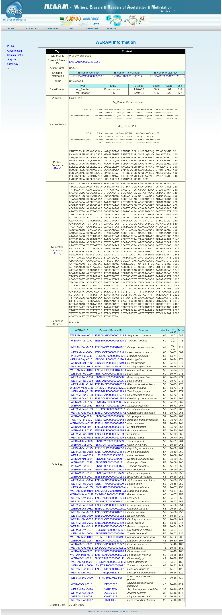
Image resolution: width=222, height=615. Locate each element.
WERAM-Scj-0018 (81, 584)
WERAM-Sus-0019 (82, 434)
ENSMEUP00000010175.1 (110, 490)
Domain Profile (15, 55)
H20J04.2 (110, 600)
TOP (12, 69)
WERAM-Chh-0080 (81, 519)
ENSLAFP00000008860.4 (111, 487)
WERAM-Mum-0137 (81, 423)
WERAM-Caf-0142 (82, 363)
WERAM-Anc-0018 (82, 451)
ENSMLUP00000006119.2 (110, 426)
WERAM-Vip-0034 (81, 416)
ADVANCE (31, 28)
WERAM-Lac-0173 (82, 540)
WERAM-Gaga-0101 (82, 359)
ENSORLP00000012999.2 (110, 437)
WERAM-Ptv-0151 (81, 473)
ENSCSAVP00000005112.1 (111, 558)
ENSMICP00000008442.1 (111, 501)
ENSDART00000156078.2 (127, 76)
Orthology (12, 64)
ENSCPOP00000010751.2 (110, 512)
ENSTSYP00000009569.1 (110, 441)
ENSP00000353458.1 (110, 455)
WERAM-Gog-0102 (81, 547)
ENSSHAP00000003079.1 (110, 505)
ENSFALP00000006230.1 (111, 355)
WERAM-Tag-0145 (82, 391)
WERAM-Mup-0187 (81, 370)
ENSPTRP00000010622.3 (110, 469)
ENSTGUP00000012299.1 (110, 391)
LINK (71, 28)
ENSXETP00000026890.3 (110, 405)
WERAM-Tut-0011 (81, 466)
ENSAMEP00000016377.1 (110, 384)
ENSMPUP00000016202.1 (110, 370)
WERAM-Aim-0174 (82, 384)
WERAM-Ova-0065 (81, 498)
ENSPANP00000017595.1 (110, 380)
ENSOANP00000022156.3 (110, 398)
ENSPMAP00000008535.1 (110, 554)
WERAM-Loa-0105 (82, 487)
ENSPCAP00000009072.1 (110, 544)
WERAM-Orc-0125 (82, 448)
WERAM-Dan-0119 (81, 347)
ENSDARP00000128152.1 (84, 61)
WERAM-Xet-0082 (81, 405)
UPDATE (111, 28)
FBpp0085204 (110, 572)
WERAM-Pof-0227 (81, 430)
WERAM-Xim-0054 (82, 480)
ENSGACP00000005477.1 (110, 412)
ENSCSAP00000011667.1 (110, 395)
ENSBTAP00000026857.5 (111, 402)
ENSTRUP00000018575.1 (110, 340)
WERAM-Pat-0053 (81, 469)
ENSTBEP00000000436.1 (110, 533)
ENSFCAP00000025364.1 (110, 373)
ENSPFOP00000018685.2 (110, 430)
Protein (11, 46)
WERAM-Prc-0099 (81, 544)
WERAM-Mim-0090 (81, 501)
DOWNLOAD (51, 28)
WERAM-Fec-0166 (82, 373)
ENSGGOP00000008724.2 (110, 547)
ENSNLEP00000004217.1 (110, 458)
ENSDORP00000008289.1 (110, 551)
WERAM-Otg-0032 (82, 508)
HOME (11, 28)
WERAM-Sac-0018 (82, 589)
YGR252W (110, 589)
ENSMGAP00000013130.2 (110, 366)
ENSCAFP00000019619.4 (110, 363)
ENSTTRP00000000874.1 (110, 466)
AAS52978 (110, 593)
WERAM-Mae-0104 (81, 490)
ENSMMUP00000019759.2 (110, 387)
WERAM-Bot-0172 (81, 402)
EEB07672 (110, 584)
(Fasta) (57, 168)
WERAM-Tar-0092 (81, 340)
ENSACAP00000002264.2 (110, 451)
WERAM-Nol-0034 (81, 458)
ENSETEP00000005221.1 (110, 462)
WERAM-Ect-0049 (81, 462)
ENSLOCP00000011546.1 (110, 352)
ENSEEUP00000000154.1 (110, 476)
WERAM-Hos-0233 (82, 455)
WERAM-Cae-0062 (81, 600)
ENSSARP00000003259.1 (110, 522)
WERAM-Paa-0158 (82, 380)
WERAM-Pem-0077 (81, 554)
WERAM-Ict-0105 (82, 419)
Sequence (12, 59)
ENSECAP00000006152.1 (110, 515)
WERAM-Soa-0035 (82, 522)
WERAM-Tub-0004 (82, 533)
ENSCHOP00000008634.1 (110, 519)
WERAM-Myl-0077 (82, 426)
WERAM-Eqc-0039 (82, 515)
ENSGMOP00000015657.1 (110, 494)
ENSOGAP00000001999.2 (110, 508)
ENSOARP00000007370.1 (110, 498)
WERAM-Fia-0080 (81, 355)
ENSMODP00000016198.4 (110, 537)
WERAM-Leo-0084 (82, 352)
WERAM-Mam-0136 (81, 387)
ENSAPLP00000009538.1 (110, 377)
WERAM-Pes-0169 (82, 409)
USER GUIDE (91, 28)
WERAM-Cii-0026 (81, 561)
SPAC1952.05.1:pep (111, 577)
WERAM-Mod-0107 (81, 537)
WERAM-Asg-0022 (82, 593)
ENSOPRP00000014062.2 (110, 569)
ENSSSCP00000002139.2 (110, 434)
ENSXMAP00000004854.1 (110, 480)
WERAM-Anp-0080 (82, 377)
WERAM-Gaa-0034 (81, 412)
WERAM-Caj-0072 (81, 444)
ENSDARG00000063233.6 (88, 76)
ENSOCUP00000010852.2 (110, 448)
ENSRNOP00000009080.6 (110, 526)
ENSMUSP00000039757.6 (110, 423)
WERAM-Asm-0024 (81, 335)
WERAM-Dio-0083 (81, 551)
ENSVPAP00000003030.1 (110, 416)
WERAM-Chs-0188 (82, 395)
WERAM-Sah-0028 (82, 505)
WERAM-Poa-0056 (82, 483)
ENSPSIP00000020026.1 (110, 409)
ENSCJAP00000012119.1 (110, 444)
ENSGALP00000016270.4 (110, 359)
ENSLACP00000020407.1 (110, 540)
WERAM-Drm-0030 (81, 572)
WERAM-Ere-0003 (82, 476)
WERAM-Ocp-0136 (81, 569)
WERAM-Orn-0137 (82, 530)
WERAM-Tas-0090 (82, 441)
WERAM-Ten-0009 (82, 565)
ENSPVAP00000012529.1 (110, 473)
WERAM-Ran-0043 (81, 526)
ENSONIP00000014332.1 (111, 530)
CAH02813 (110, 596)
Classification (14, 50)
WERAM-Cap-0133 (81, 512)
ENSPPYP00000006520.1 (110, 483)
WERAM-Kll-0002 (81, 596)
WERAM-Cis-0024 (81, 558)
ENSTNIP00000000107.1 (110, 565)
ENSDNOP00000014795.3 (110, 347)
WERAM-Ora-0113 (82, 398)
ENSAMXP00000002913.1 (110, 335)
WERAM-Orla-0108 (81, 437)
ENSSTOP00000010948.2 (110, 419)
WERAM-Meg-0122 (81, 366)
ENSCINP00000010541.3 (111, 561)
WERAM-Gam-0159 (81, 494)
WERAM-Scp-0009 (82, 577)
